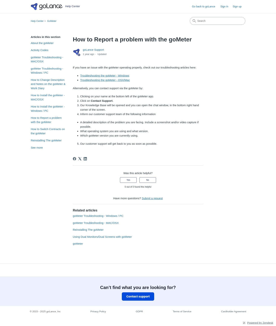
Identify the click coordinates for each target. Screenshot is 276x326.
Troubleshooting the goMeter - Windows (104, 75)
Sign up (237, 6)
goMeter (78, 243)
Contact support (138, 296)
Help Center (37, 21)
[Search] (217, 21)
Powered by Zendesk (260, 322)
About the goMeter (42, 43)
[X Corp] (80, 158)
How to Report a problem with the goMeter (46, 120)
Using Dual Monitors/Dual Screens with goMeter (102, 236)
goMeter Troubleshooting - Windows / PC (47, 70)
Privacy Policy (98, 311)
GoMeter (52, 21)
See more (37, 147)
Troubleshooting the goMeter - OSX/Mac (105, 80)
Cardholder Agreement (233, 311)
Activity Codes (39, 50)
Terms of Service (182, 311)
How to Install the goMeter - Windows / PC (48, 108)
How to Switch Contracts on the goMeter (48, 131)
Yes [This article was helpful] (128, 180)
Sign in (224, 6)
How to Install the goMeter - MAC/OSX (48, 97)
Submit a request (152, 198)
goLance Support (93, 49)
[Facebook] (74, 158)
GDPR (139, 311)
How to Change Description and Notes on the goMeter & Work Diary (48, 84)
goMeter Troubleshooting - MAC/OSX (47, 59)
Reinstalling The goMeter (46, 140)
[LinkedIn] (85, 158)
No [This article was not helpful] (147, 180)
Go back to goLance (203, 6)
